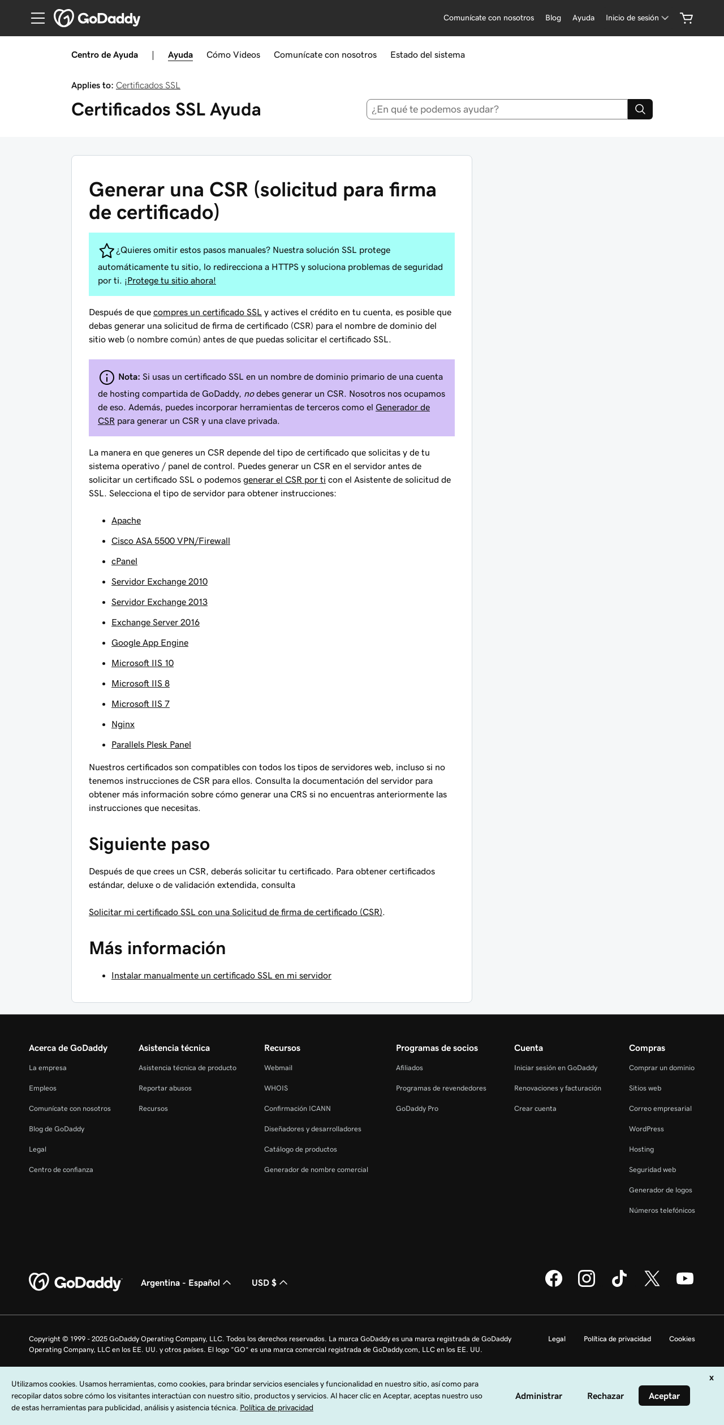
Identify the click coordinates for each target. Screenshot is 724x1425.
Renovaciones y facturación (557, 1088)
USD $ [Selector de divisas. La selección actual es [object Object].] (271, 1282)
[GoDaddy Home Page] (76, 1282)
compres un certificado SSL (207, 311)
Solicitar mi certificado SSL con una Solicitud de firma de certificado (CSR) (235, 911)
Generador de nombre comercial (316, 1169)
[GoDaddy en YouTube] (685, 1285)
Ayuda (180, 54)
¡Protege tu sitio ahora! (170, 280)
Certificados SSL (148, 84)
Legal (37, 1149)
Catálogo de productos (300, 1149)
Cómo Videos (233, 54)
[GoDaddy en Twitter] (652, 1285)
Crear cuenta (535, 1108)
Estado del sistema (427, 54)
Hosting (641, 1149)
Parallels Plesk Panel (151, 744)
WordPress (646, 1128)
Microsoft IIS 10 (142, 662)
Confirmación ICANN (297, 1108)
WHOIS (276, 1088)
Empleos (43, 1088)
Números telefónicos (662, 1210)
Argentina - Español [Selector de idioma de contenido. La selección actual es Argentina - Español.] (187, 1282)
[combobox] (497, 109)
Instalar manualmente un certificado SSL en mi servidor (221, 975)
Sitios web (645, 1088)
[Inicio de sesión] (638, 17)
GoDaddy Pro (417, 1108)
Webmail (278, 1067)
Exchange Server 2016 (155, 621)
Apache (126, 520)
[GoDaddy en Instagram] (586, 1285)
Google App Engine (149, 642)
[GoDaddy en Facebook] (554, 1285)
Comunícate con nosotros (325, 54)
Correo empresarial (660, 1108)
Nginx (123, 723)
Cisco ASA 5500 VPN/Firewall (170, 540)
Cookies (682, 1338)
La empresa (48, 1067)
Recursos (153, 1108)
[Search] (640, 109)
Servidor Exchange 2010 (159, 581)
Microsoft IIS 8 (140, 683)
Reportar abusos (165, 1088)
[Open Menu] (33, 18)
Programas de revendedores (441, 1088)
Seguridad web (652, 1169)
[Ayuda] (583, 17)
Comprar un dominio (662, 1067)
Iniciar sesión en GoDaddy (555, 1067)
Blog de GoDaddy (56, 1128)
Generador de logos (660, 1190)
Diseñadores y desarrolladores (312, 1128)
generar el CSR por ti (284, 479)
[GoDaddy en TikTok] (619, 1285)
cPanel (124, 560)
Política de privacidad (617, 1338)
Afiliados (409, 1067)
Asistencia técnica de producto (187, 1067)
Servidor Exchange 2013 (159, 601)
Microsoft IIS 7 (140, 703)
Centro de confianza (61, 1169)
